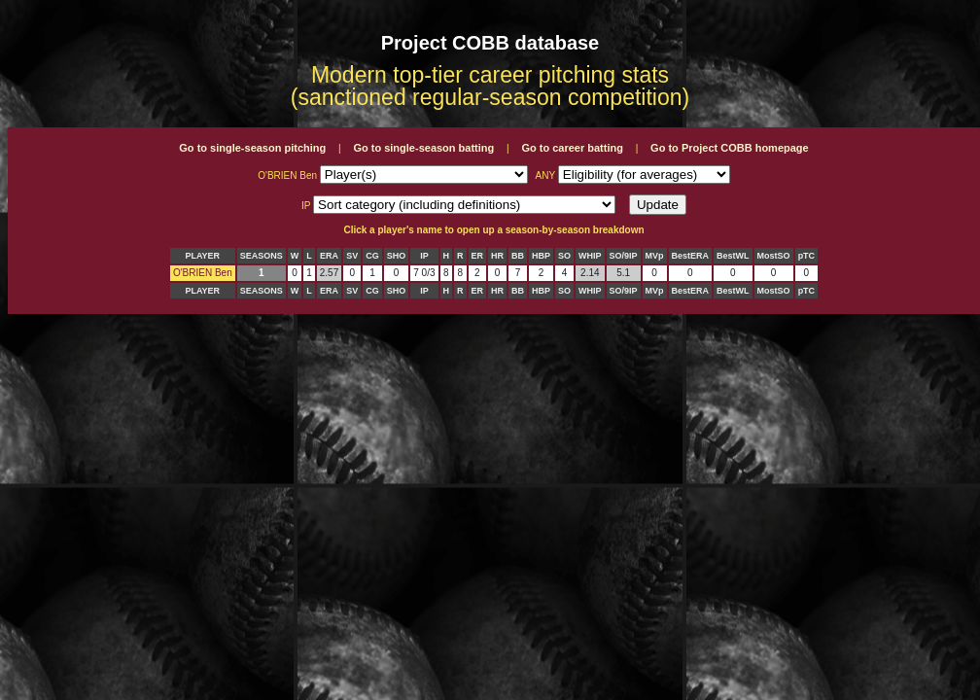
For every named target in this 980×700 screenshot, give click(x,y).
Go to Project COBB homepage (729, 148)
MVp (655, 256)
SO (564, 256)
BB (517, 256)
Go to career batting (572, 148)
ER (478, 256)
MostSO (773, 256)
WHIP (590, 256)
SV (352, 256)
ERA (329, 256)
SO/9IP (624, 256)
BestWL (733, 256)
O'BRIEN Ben (202, 272)
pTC (807, 256)
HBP (541, 256)
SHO (396, 256)
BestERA (691, 256)
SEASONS (261, 256)
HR (497, 256)
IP (424, 256)
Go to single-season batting (423, 148)
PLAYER (202, 256)
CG (372, 256)
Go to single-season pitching (252, 148)
